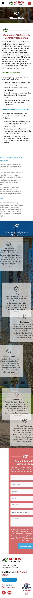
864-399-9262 (11, 587)
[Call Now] (3, 586)
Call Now (9, 585)
